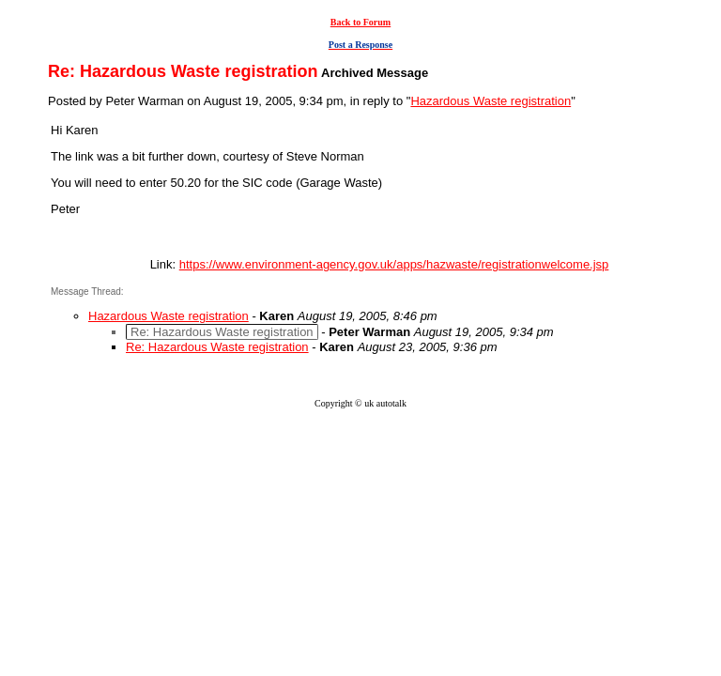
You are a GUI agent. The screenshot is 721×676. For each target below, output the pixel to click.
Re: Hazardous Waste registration (217, 347)
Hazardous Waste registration (490, 101)
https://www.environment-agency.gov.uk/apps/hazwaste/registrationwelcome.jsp (394, 264)
